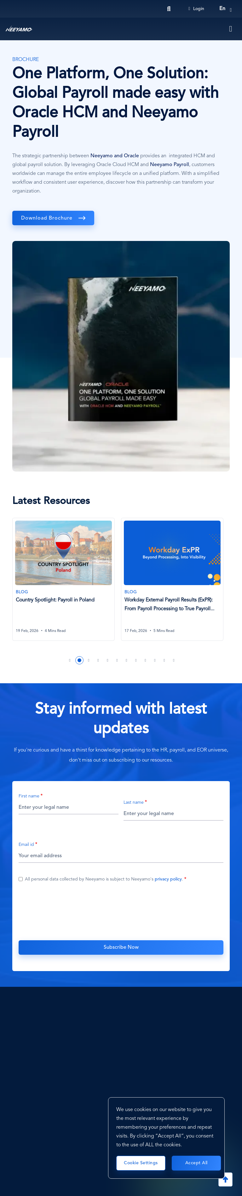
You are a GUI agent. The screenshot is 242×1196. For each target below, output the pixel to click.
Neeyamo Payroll (169, 164)
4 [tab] (98, 660)
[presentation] (121, 910)
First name (29, 796)
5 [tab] (108, 660)
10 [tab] (155, 660)
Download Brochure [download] (47, 218)
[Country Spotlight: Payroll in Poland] (63, 579)
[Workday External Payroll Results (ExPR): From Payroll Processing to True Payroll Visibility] (172, 579)
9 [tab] (145, 660)
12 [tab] (174, 660)
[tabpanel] (66, 583)
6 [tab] (117, 660)
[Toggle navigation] (231, 29)
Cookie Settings (141, 1163)
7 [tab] (127, 660)
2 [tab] (79, 660)
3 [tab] (89, 660)
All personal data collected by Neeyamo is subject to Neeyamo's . (104, 879)
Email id (26, 844)
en (222, 8)
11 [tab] (164, 660)
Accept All (196, 1163)
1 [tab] (70, 660)
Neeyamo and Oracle (114, 156)
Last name (134, 802)
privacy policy (168, 879)
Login (196, 9)
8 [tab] (136, 660)
